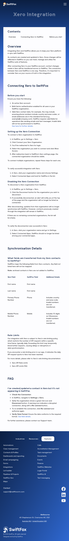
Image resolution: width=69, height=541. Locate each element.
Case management (10, 449)
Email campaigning (10, 460)
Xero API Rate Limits (20, 363)
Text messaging (43, 478)
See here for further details (22, 126)
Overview (12, 37)
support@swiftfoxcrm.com (13, 492)
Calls (39, 445)
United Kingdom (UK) (39, 521)
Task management (44, 452)
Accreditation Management (48, 449)
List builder (7, 471)
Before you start (56, 37)
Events (40, 460)
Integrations (8, 467)
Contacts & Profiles (10, 452)
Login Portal (42, 471)
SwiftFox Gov (8, 478)
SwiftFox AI (41, 474)
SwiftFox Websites (44, 467)
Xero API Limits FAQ (19, 366)
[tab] (20, 438)
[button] (64, 4)
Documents (42, 456)
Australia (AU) (26, 521)
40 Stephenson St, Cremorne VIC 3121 (34, 517)
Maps (5, 481)
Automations (8, 445)
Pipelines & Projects (11, 474)
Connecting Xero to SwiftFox (32, 37)
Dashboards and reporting (13, 456)
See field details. (24, 416)
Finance (40, 463)
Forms (5, 463)
